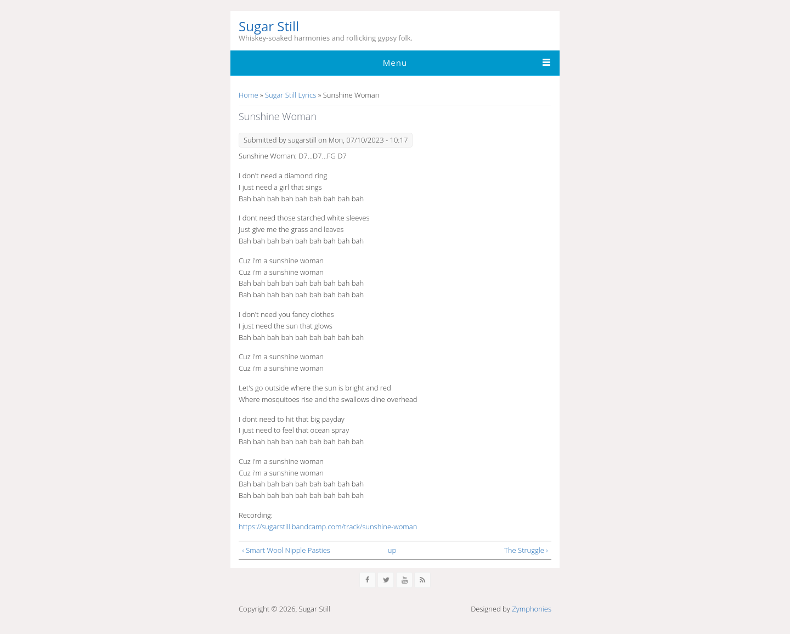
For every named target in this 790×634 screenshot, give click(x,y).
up (392, 550)
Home (248, 95)
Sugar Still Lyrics (290, 95)
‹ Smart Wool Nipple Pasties (286, 550)
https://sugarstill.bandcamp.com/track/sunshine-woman (328, 526)
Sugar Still (269, 26)
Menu (395, 62)
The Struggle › (526, 550)
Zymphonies (531, 609)
